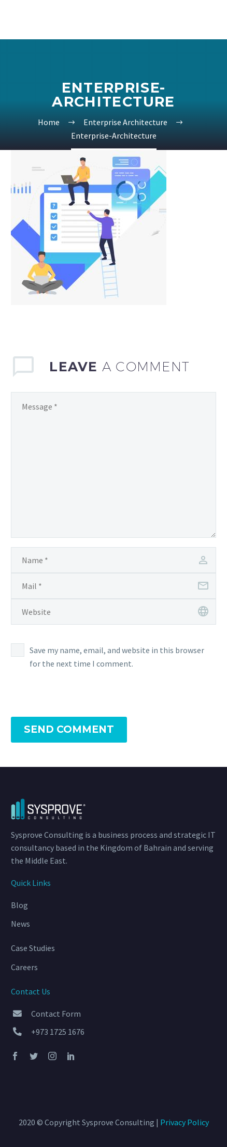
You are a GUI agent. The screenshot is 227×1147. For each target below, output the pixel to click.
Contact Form (56, 1013)
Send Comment (69, 729)
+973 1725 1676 (57, 1032)
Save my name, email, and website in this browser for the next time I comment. (117, 657)
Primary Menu (206, 21)
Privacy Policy (184, 1122)
